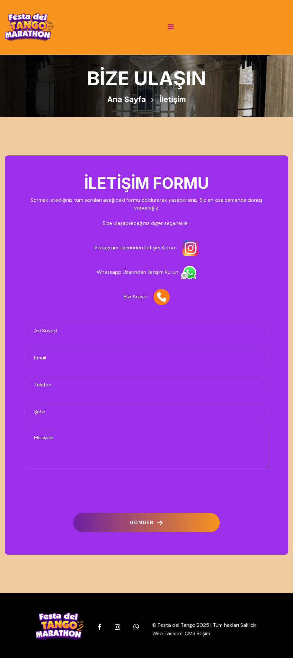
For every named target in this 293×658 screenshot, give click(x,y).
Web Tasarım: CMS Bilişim (181, 633)
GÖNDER (146, 522)
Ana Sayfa (126, 99)
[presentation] (73, 490)
